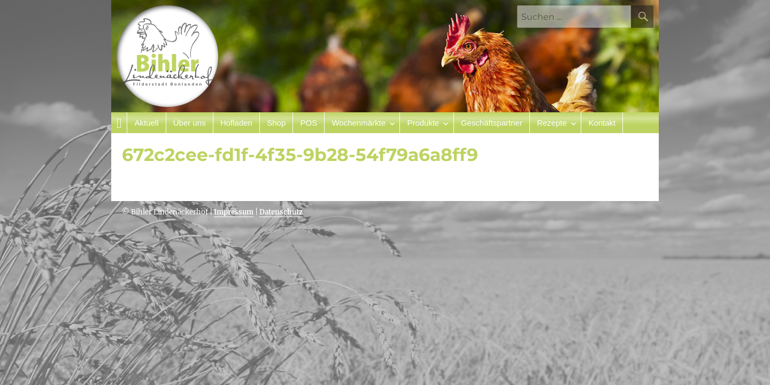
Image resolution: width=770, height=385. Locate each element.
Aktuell (146, 122)
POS (308, 122)
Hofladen (236, 122)
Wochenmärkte (359, 122)
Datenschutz (281, 212)
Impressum (233, 212)
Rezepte (552, 122)
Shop (276, 122)
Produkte (423, 122)
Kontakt (601, 122)
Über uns (189, 122)
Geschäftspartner (491, 122)
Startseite (119, 122)
